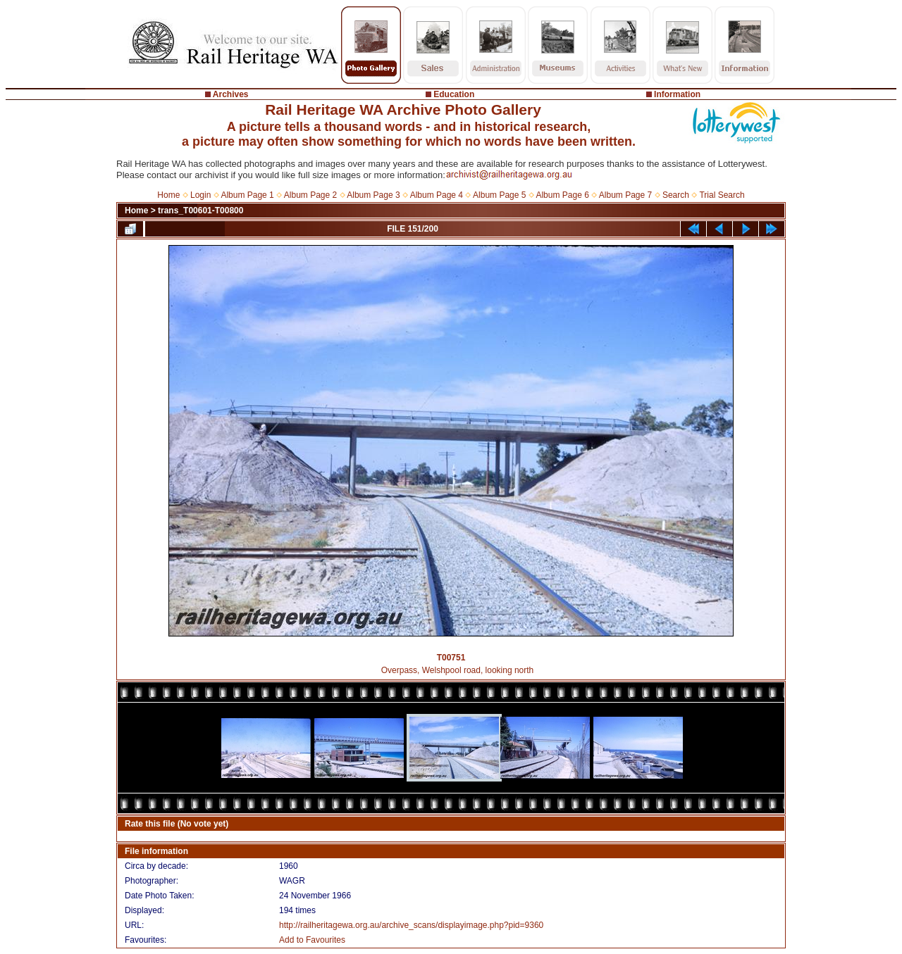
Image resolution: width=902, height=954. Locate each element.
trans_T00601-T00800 (200, 210)
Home (168, 195)
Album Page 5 (499, 195)
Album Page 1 (247, 195)
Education (453, 94)
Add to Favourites (312, 940)
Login (200, 195)
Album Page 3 (373, 195)
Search (675, 195)
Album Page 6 (562, 195)
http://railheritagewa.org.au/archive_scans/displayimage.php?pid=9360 (411, 925)
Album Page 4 (436, 195)
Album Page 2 (310, 195)
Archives (231, 94)
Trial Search (721, 195)
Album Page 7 (625, 195)
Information (677, 94)
